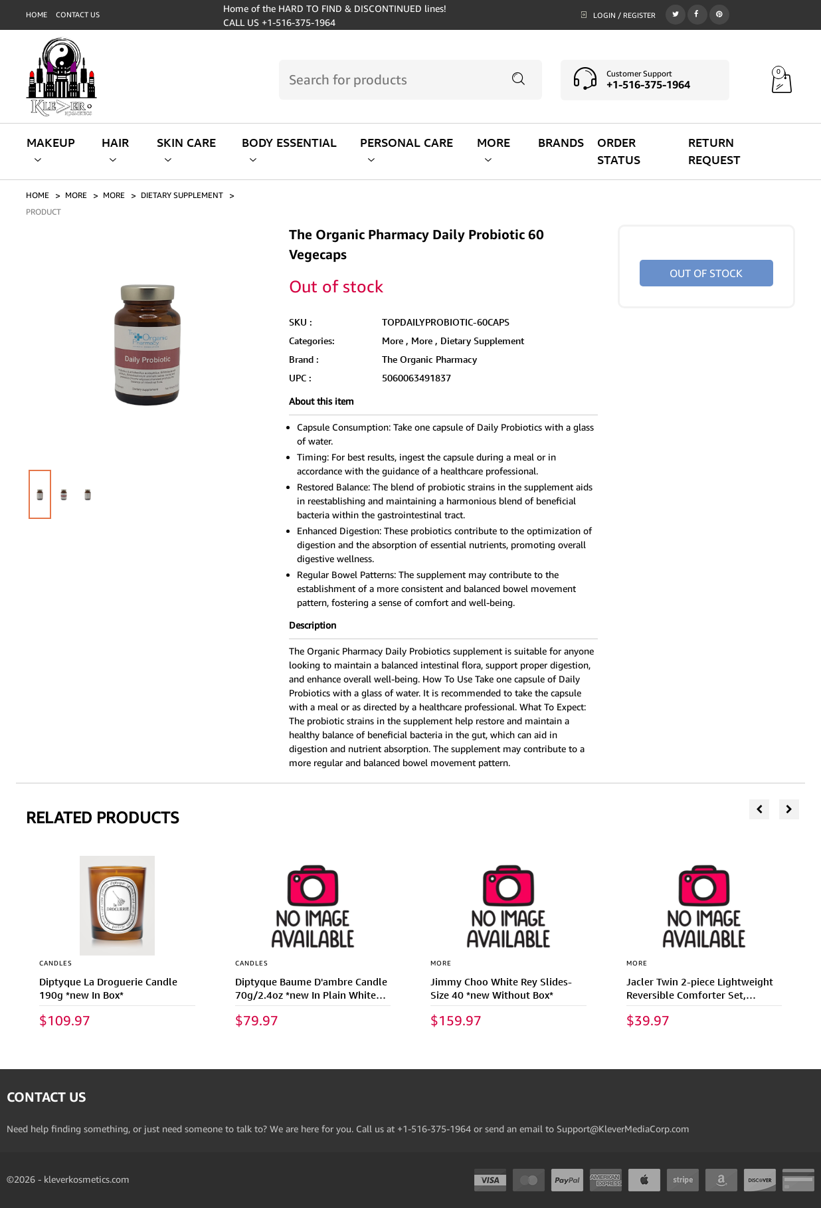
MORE (493, 150)
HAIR (115, 150)
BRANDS (561, 142)
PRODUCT (43, 212)
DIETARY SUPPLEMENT (182, 195)
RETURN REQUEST (714, 151)
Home (36, 14)
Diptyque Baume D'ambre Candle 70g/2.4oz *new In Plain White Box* (311, 995)
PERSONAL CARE (406, 150)
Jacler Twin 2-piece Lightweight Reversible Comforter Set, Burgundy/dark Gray (699, 995)
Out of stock (706, 273)
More (114, 195)
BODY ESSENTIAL (289, 150)
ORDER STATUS (618, 151)
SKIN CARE (186, 150)
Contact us (78, 14)
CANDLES (55, 963)
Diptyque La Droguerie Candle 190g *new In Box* (108, 988)
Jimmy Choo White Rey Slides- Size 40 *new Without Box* (501, 988)
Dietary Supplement (482, 340)
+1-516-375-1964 (648, 84)
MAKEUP (51, 150)
